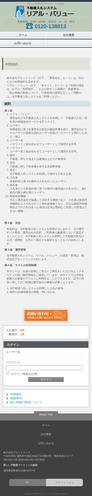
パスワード (13, 362)
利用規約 (16, 394)
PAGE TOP (46, 414)
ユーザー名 (13, 352)
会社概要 (68, 35)
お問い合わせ (23, 43)
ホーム (23, 35)
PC (28, 482)
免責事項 (16, 398)
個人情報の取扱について (26, 402)
